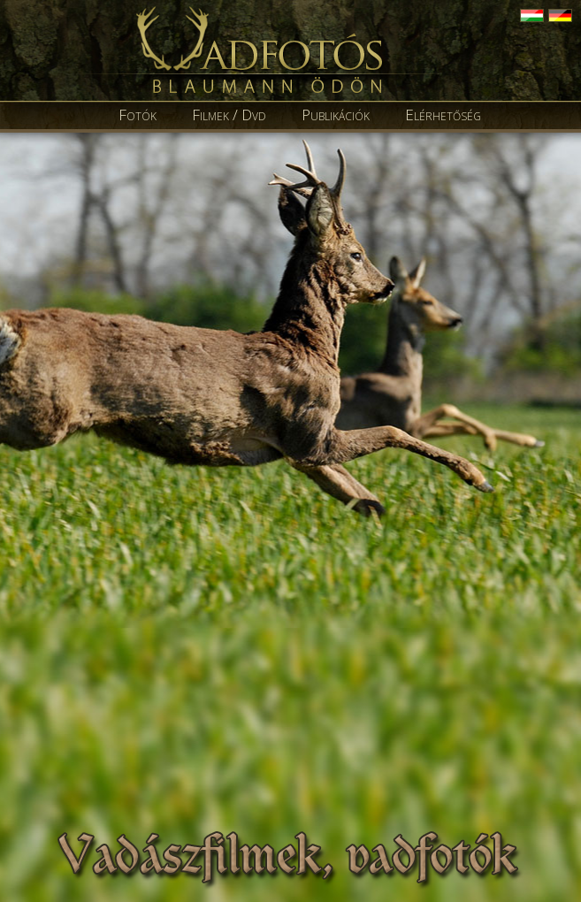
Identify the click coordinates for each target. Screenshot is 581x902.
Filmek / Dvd (229, 114)
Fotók (137, 114)
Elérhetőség (443, 114)
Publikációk (336, 114)
